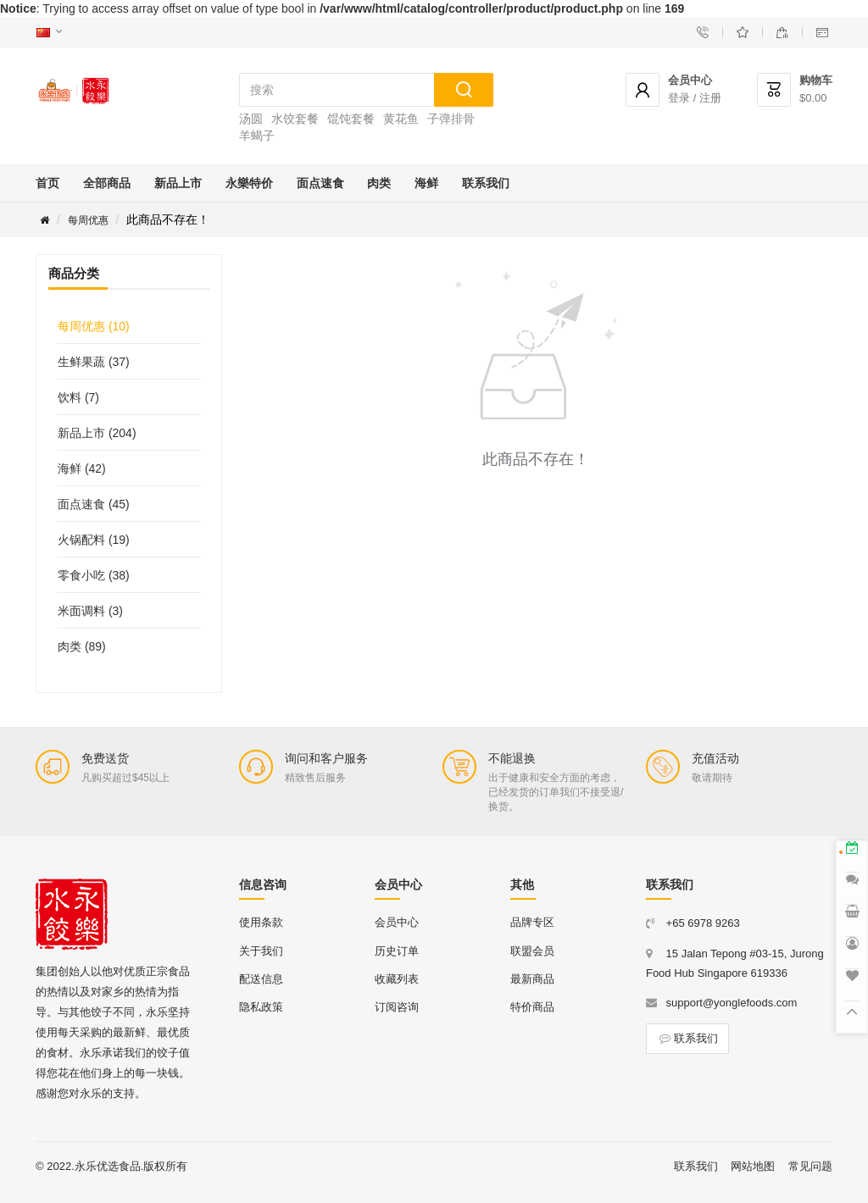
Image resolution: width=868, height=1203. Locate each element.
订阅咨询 (397, 1007)
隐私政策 (261, 1007)
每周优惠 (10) (94, 326)
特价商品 (532, 1007)
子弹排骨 (451, 118)
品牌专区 (532, 922)
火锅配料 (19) (94, 539)
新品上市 (178, 183)
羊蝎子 (257, 135)
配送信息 (261, 979)
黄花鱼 (401, 118)
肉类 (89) (82, 646)
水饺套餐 (295, 118)
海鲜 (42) (82, 468)
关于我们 (261, 951)
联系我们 (485, 183)
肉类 (379, 183)
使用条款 (261, 922)
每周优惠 (88, 220)
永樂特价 (249, 183)
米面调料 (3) (90, 611)
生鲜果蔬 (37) (94, 362)
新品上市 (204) (97, 433)
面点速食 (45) (94, 504)
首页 (47, 183)
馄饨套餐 (351, 118)
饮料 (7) (78, 397)
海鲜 (426, 183)
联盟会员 (532, 951)
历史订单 (397, 951)
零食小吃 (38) (94, 575)
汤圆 (251, 118)
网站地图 (753, 1166)
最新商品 (532, 979)
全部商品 (107, 183)
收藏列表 (397, 979)
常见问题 (810, 1166)
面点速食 (320, 183)
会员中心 (397, 922)
